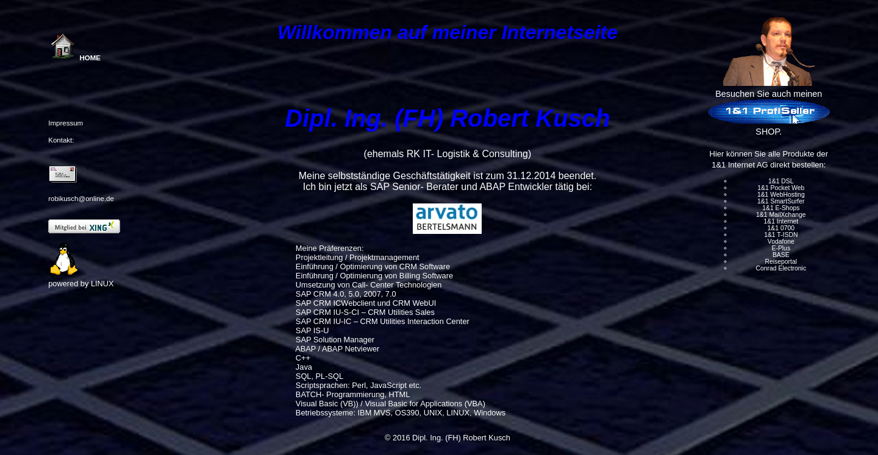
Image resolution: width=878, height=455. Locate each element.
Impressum (65, 123)
